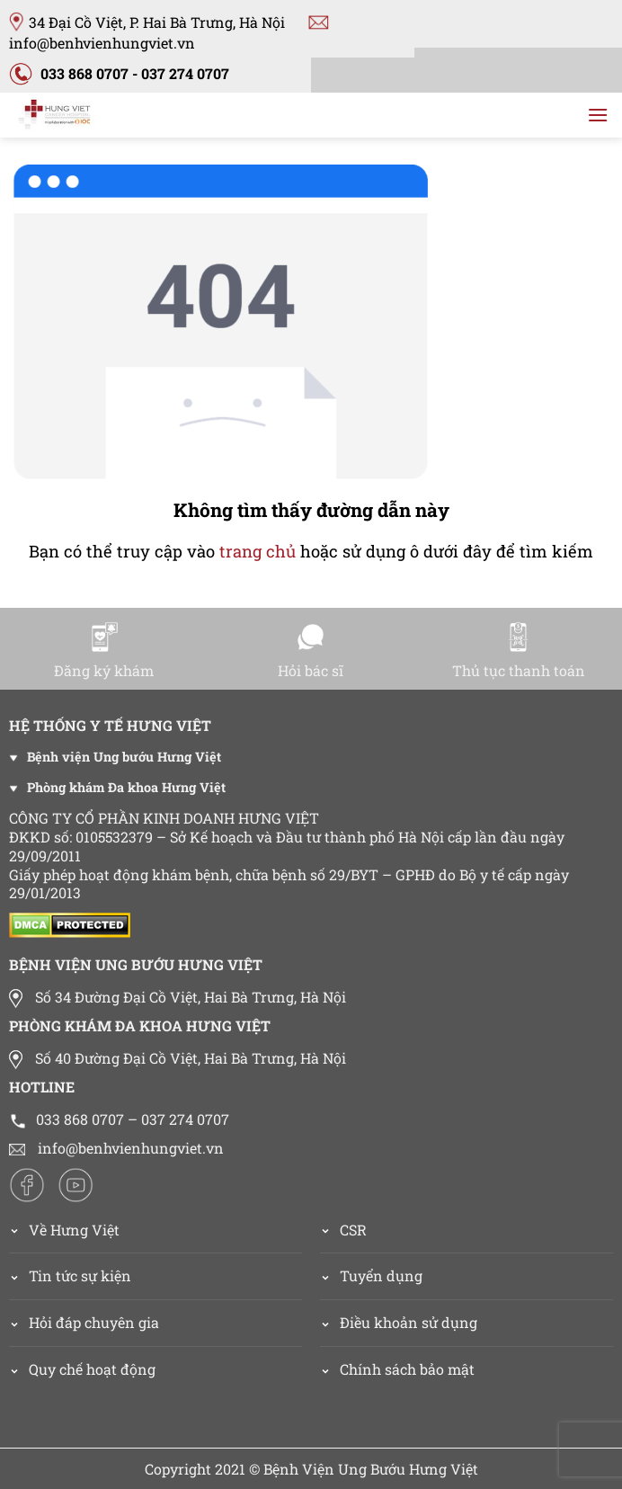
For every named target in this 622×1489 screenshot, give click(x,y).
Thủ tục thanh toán (518, 650)
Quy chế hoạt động (92, 1369)
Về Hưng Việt (64, 1229)
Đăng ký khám (104, 650)
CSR (353, 1229)
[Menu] (598, 115)
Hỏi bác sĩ (310, 650)
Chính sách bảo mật (407, 1369)
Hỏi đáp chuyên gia (94, 1322)
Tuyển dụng (381, 1275)
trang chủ (257, 551)
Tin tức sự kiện (80, 1275)
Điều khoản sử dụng (408, 1322)
